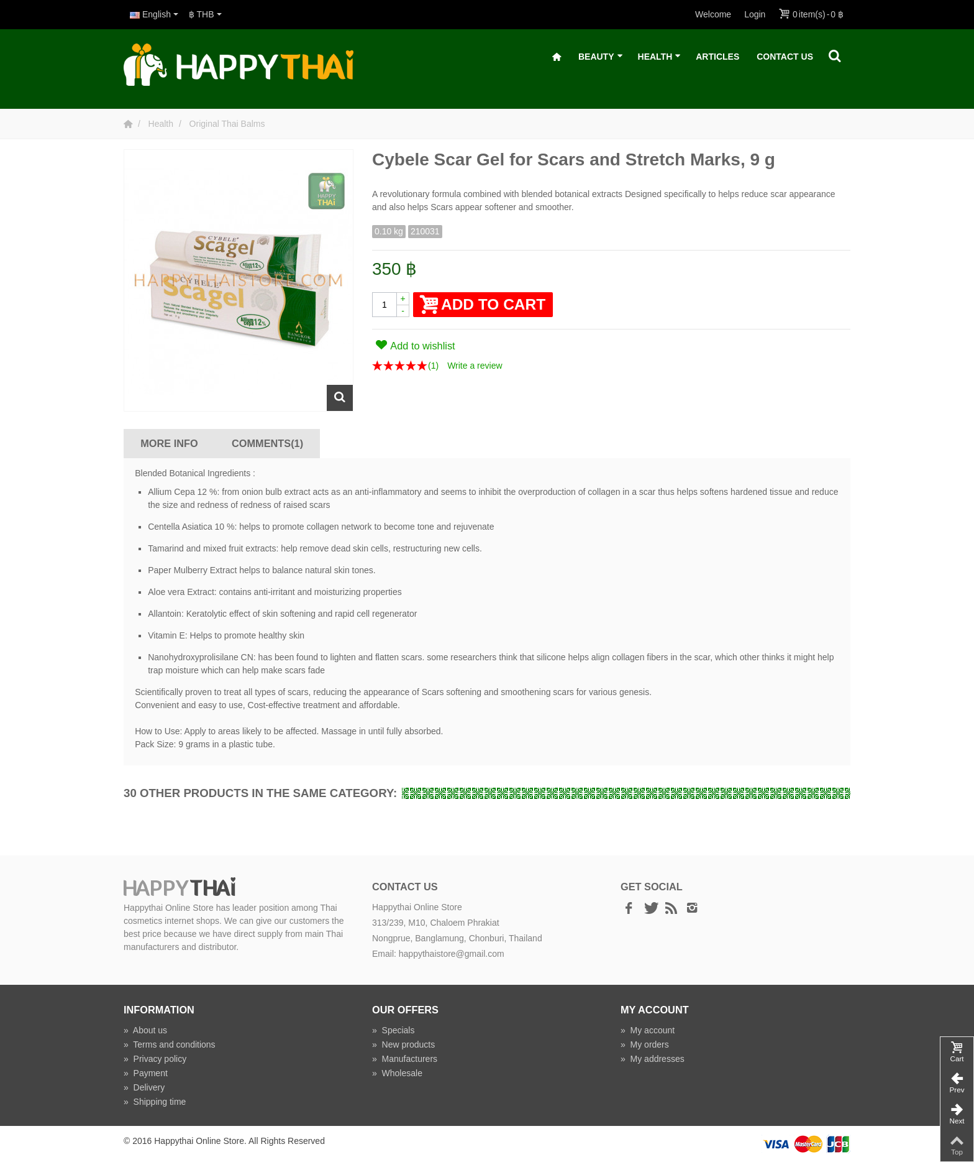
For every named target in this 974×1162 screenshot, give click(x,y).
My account (648, 1030)
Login (754, 14)
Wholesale (397, 1073)
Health (659, 57)
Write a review (474, 366)
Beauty (600, 57)
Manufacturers (404, 1059)
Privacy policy (155, 1059)
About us (145, 1030)
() (433, 366)
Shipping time (155, 1102)
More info (169, 443)
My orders (645, 1044)
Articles (717, 57)
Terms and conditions (170, 1044)
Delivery (144, 1087)
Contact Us (785, 57)
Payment (146, 1073)
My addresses (653, 1059)
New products (403, 1044)
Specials (393, 1030)
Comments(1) (267, 443)
